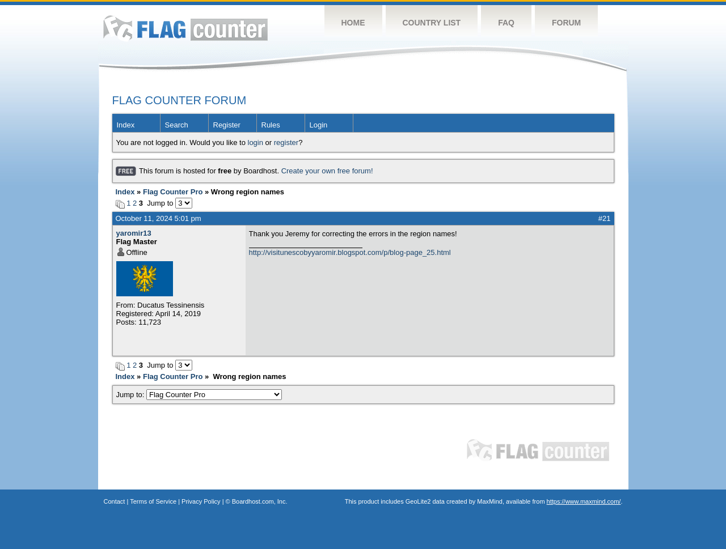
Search (176, 125)
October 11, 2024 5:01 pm (158, 218)
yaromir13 (133, 233)
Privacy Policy (201, 501)
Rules (270, 125)
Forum (566, 22)
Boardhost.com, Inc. (260, 501)
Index (126, 125)
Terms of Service (153, 501)
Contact (114, 501)
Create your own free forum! (327, 171)
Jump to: (199, 394)
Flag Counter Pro (172, 192)
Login (319, 125)
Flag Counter (185, 28)
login (255, 142)
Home (353, 22)
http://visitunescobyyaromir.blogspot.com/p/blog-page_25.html (350, 252)
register (286, 142)
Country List (432, 22)
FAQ (506, 22)
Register (226, 125)
